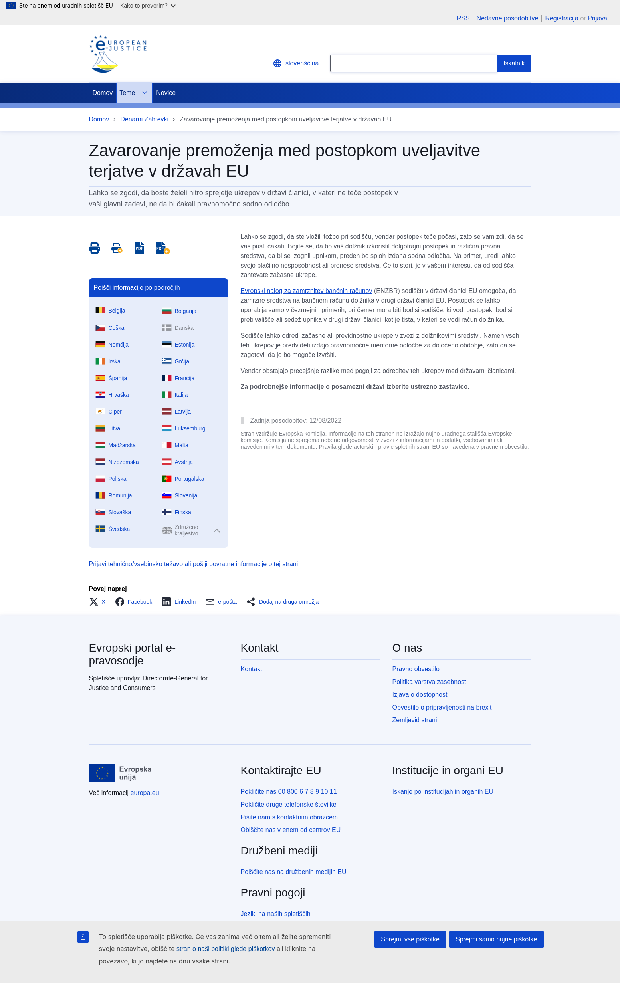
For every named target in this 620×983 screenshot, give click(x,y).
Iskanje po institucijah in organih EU (442, 791)
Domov (103, 92)
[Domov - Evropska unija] (120, 773)
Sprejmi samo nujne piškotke (496, 939)
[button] (99, 601)
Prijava (597, 18)
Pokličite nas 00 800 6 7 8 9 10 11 (289, 791)
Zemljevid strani (414, 720)
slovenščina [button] (296, 63)
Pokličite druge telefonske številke (289, 804)
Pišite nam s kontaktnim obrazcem (289, 817)
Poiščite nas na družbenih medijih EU (294, 871)
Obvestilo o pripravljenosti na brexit (442, 707)
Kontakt (251, 669)
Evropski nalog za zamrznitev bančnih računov (306, 290)
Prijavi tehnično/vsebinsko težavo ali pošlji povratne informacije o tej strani (193, 564)
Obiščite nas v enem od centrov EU (291, 829)
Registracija (561, 18)
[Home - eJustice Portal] (118, 54)
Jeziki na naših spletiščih (276, 913)
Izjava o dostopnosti (420, 694)
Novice (166, 92)
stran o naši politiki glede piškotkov (225, 948)
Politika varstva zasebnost (429, 681)
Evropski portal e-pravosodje (132, 654)
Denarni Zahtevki (144, 119)
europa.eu (145, 792)
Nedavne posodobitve (508, 18)
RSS (463, 18)
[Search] (514, 63)
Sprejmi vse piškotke (410, 939)
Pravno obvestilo (416, 669)
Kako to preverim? (148, 5)
